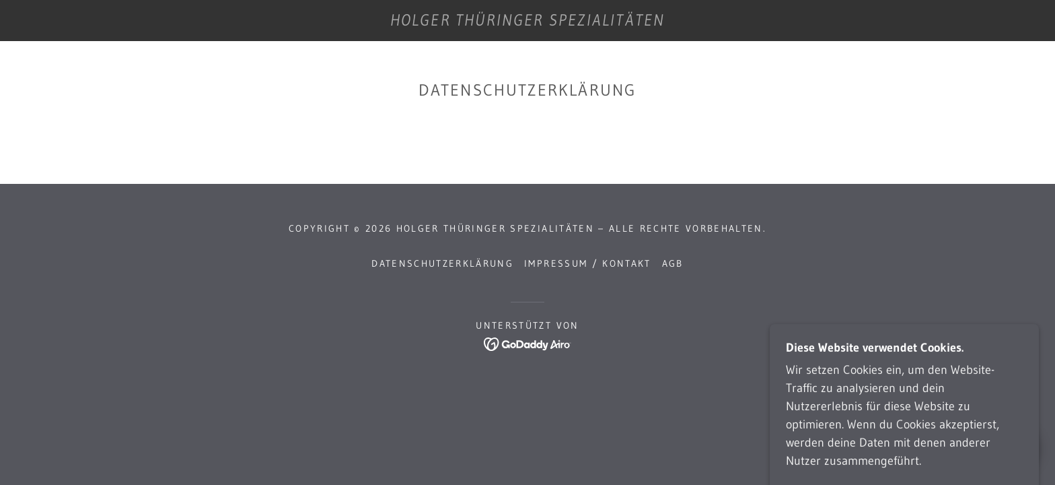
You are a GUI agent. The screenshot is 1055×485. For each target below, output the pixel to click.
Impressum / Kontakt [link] (587, 263)
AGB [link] (673, 263)
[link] (527, 21)
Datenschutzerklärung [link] (442, 263)
